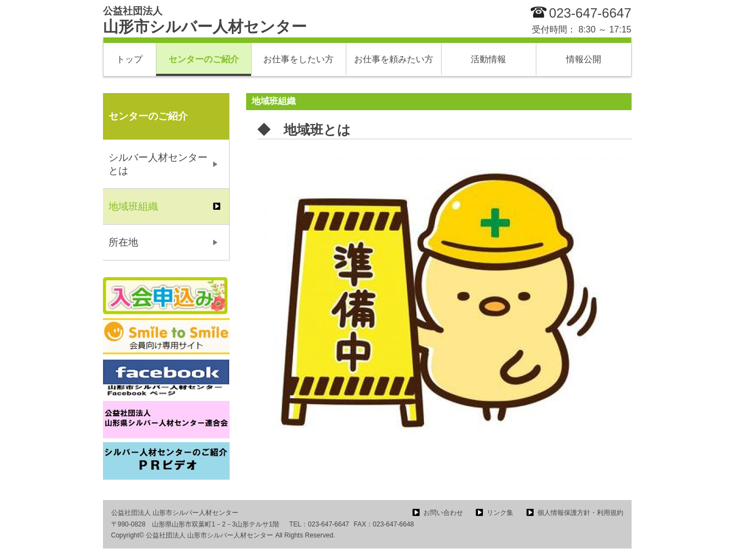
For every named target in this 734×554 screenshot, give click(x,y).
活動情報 (488, 59)
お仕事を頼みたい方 (393, 59)
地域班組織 (133, 206)
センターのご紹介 (203, 59)
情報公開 (583, 59)
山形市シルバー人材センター (205, 20)
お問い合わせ (443, 513)
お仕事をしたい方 (298, 59)
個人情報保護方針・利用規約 (580, 513)
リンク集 (500, 513)
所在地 (123, 242)
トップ (129, 59)
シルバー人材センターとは (158, 164)
